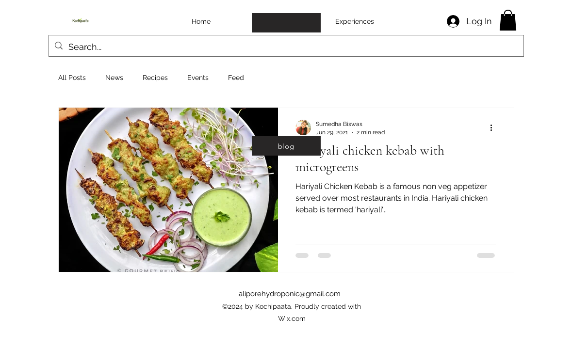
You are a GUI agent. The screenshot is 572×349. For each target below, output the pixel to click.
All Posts (72, 77)
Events (198, 77)
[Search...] (285, 47)
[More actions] (495, 127)
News (114, 77)
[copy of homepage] (286, 22)
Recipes (155, 77)
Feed (236, 77)
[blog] (286, 146)
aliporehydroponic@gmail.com (290, 293)
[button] (508, 20)
